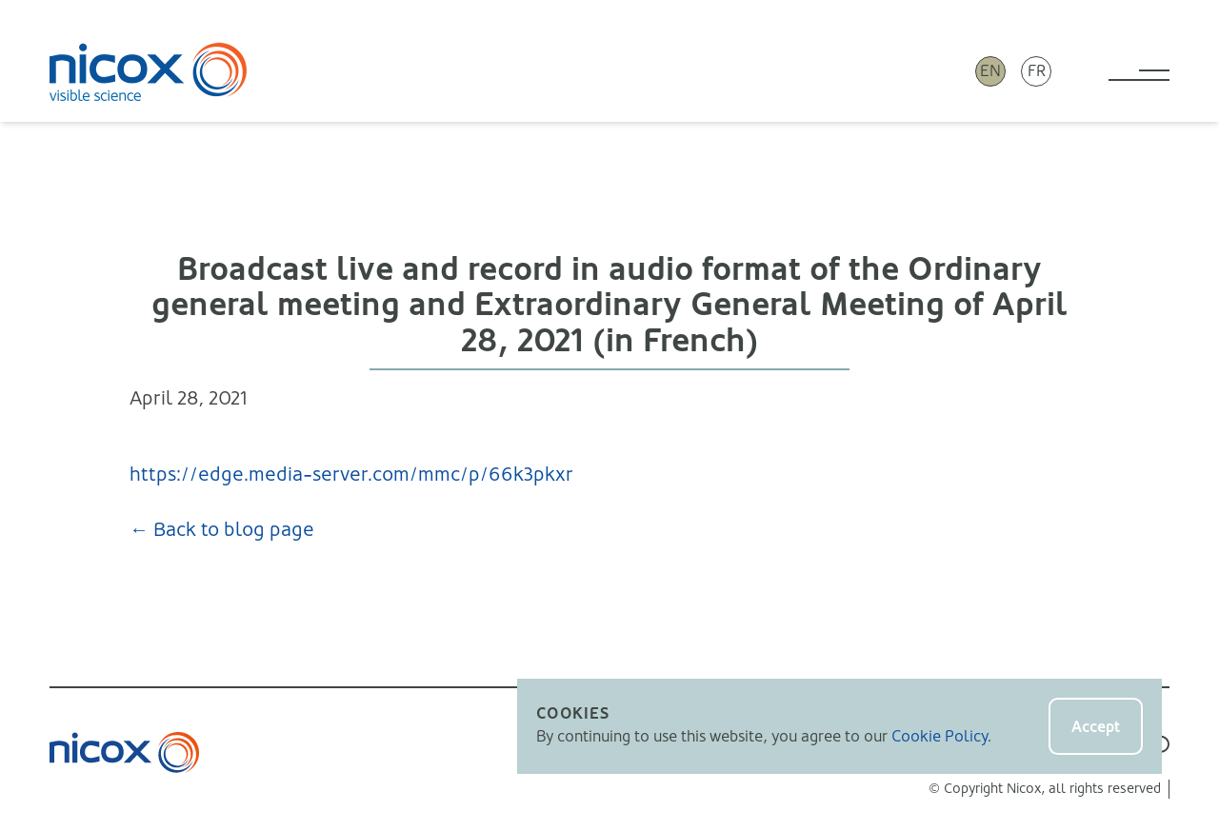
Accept (1095, 727)
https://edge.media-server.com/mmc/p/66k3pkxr (351, 474)
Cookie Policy (939, 736)
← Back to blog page (222, 530)
